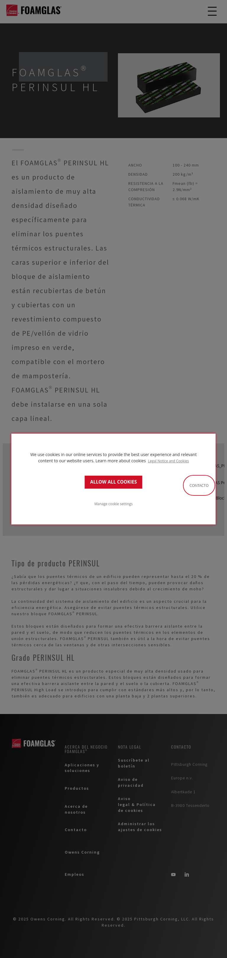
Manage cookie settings (113, 503)
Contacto (199, 485)
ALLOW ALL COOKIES (113, 482)
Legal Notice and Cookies (168, 460)
